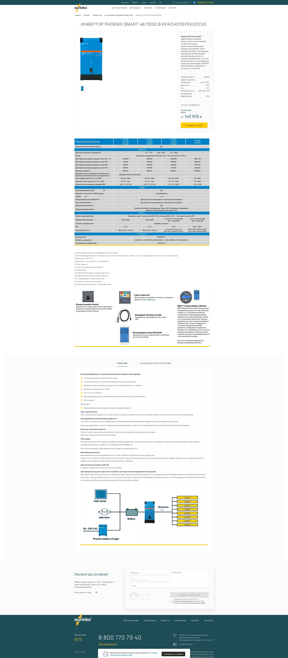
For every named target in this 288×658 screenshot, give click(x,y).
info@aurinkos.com (186, 644)
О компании (160, 8)
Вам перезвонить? (108, 644)
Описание (122, 363)
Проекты (148, 8)
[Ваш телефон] (149, 579)
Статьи (143, 2)
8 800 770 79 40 (206, 2)
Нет (191, 14)
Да (176, 14)
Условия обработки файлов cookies (201, 657)
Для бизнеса (135, 8)
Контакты (152, 2)
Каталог (195, 620)
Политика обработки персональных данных (198, 652)
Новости (135, 2)
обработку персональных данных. (194, 603)
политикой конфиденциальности (184, 601)
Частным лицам (119, 8)
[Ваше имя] (149, 572)
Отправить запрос (194, 125)
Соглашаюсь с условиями (173, 654)
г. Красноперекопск (182, 2)
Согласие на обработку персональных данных (197, 654)
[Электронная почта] (149, 585)
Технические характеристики (155, 363)
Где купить (125, 2)
